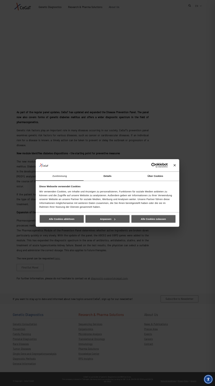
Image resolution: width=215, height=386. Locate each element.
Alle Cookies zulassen (153, 219)
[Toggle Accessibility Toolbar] (208, 379)
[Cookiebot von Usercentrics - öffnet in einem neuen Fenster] (154, 165)
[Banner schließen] (175, 165)
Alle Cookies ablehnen (61, 219)
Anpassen (107, 219)
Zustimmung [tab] (59, 175)
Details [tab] (107, 175)
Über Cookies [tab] (155, 175)
